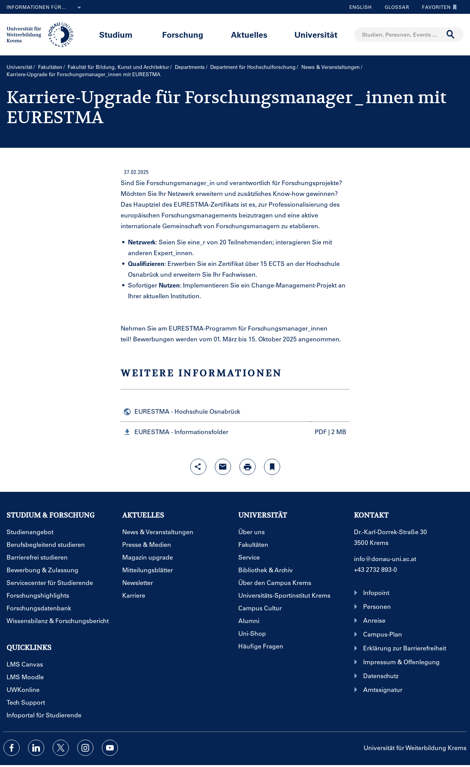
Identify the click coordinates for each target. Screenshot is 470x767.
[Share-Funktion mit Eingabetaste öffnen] (198, 467)
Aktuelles (249, 34)
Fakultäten (50, 66)
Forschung (182, 34)
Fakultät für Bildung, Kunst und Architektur (118, 66)
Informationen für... (45, 7)
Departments (190, 66)
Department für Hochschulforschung (253, 66)
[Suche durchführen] (451, 35)
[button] (235, 431)
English (360, 7)
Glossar (394, 7)
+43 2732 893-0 (375, 569)
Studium (116, 34)
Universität (315, 34)
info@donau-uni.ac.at (385, 559)
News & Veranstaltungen (330, 66)
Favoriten (437, 7)
